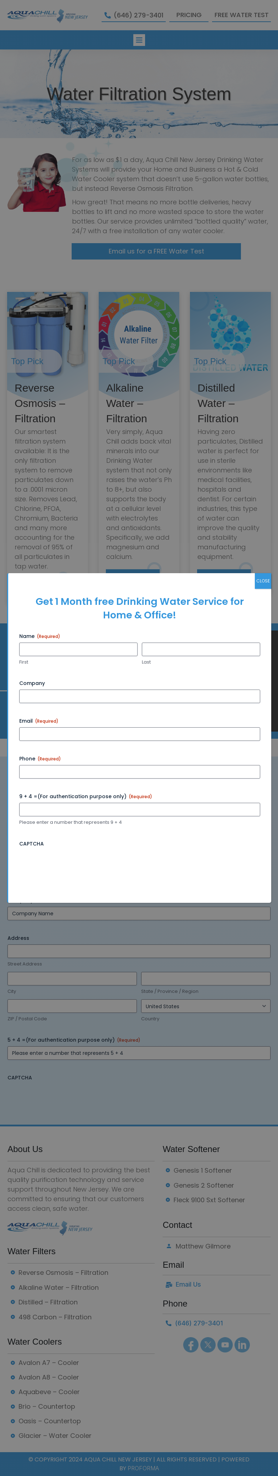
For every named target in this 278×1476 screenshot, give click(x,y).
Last (146, 662)
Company (32, 683)
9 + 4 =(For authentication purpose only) (85, 796)
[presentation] (73, 864)
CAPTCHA (31, 843)
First (23, 662)
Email (38, 720)
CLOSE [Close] (263, 581)
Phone (40, 758)
